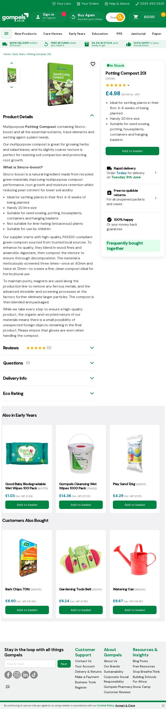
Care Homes (52, 34)
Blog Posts (140, 661)
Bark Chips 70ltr (23, 589)
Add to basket (132, 151)
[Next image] (11, 87)
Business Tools (85, 682)
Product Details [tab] (18, 117)
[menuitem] (6, 34)
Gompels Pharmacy (118, 687)
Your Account (85, 666)
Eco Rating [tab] (13, 393)
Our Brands (112, 666)
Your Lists (61, 4)
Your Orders (88, 4)
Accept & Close (125, 705)
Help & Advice (117, 4)
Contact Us (83, 661)
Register (81, 687)
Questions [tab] (13, 363)
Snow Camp (142, 687)
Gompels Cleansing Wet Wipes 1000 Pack (78, 486)
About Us (110, 661)
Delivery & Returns (88, 672)
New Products (26, 34)
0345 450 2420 (149, 4)
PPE (119, 34)
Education (100, 34)
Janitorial (138, 34)
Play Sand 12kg (129, 484)
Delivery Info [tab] (15, 378)
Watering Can (129, 589)
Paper (156, 34)
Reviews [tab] (11, 348)
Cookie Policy (105, 705)
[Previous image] (11, 63)
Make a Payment (87, 677)
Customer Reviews (117, 692)
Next (64, 664)
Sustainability (113, 672)
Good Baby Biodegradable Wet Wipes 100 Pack (26, 486)
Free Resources (144, 666)
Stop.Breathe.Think (146, 672)
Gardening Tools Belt (80, 589)
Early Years (77, 34)
